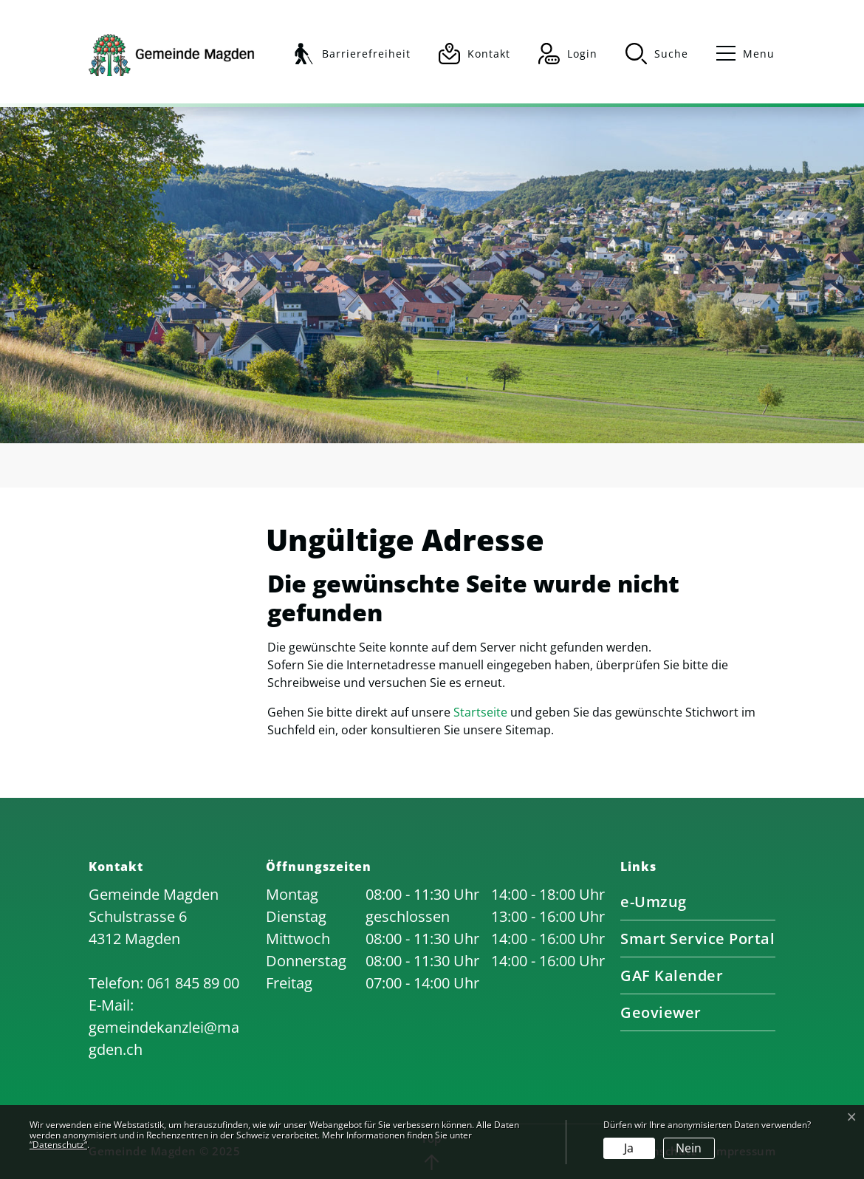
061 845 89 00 (193, 983)
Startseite (480, 712)
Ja (629, 1148)
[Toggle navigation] (738, 53)
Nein (689, 1148)
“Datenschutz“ (58, 1144)
